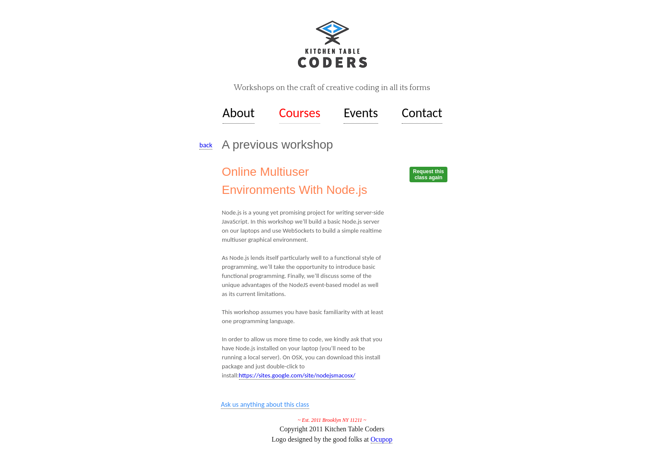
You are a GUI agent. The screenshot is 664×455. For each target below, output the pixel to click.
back (205, 145)
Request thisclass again (428, 174)
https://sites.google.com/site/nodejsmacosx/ (297, 375)
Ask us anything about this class (265, 404)
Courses (299, 113)
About (239, 113)
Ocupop (382, 439)
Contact (422, 113)
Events (361, 113)
